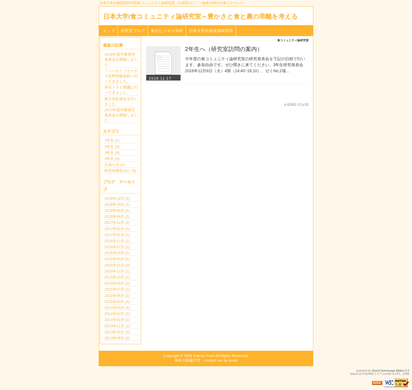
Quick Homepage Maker (388, 370)
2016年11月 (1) (117, 241)
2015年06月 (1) (117, 295)
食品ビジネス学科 (167, 30)
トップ (109, 30)
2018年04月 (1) (117, 216)
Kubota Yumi (203, 356)
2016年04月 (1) (117, 253)
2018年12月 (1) (117, 198)
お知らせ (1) (114, 164)
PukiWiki (368, 373)
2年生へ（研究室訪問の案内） (224, 49)
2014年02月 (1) (117, 313)
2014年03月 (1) (117, 307)
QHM (406, 373)
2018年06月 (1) (117, 210)
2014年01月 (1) (117, 320)
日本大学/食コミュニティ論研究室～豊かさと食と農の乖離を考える (200, 16)
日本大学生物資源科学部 (211, 30)
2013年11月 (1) (117, 326)
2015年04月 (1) (117, 301)
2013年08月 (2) (117, 338)
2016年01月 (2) (117, 265)
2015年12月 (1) (117, 271)
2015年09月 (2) (117, 283)
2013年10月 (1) (117, 332)
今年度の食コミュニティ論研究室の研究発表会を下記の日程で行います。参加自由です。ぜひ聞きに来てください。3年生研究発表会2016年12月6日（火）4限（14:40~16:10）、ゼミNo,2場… (245, 64)
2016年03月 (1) (117, 259)
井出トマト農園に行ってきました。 (121, 90)
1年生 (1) (112, 140)
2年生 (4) (112, 146)
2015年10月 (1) (117, 277)
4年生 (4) (112, 158)
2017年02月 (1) (117, 229)
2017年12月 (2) (117, 222)
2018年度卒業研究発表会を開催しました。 (121, 59)
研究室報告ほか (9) (120, 170)
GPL (398, 373)
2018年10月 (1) (117, 204)
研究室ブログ (133, 30)
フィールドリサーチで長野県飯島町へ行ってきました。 (121, 76)
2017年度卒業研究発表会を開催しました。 (121, 115)
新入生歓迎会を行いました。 (121, 101)
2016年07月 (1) (117, 247)
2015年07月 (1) (117, 289)
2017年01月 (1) (117, 235)
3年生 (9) (112, 152)
